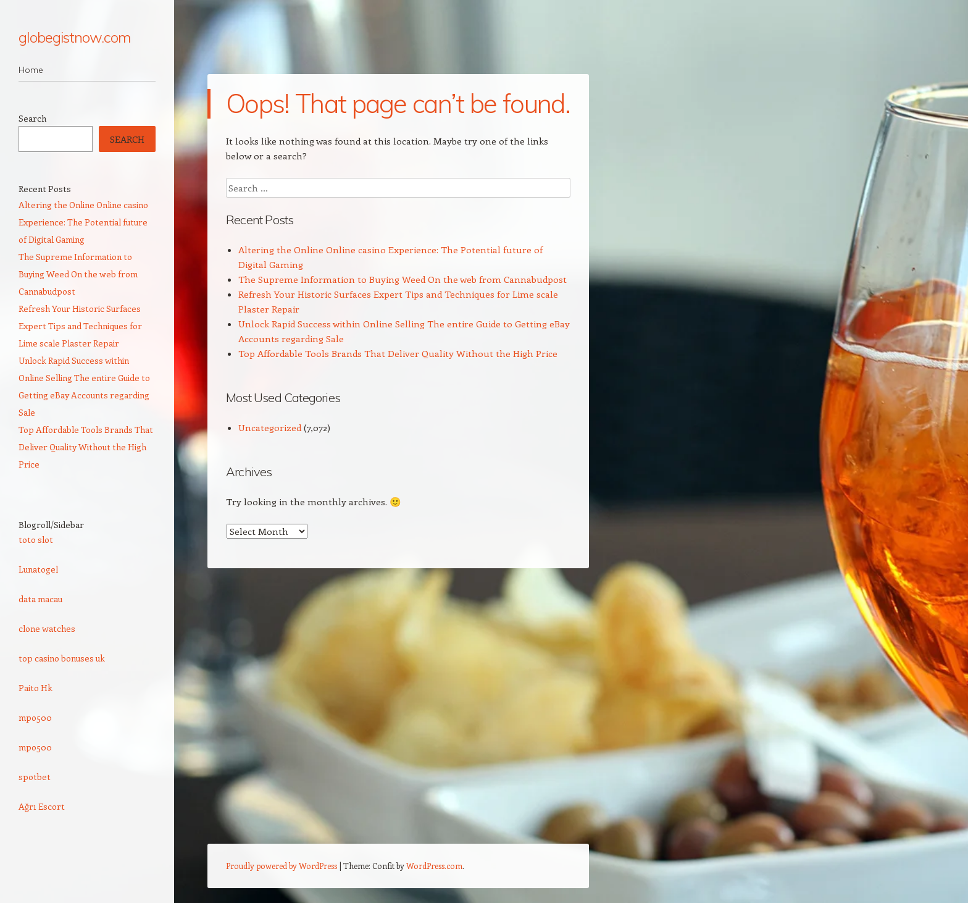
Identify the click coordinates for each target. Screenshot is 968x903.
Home (31, 69)
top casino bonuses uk (62, 658)
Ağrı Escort (42, 806)
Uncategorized (269, 427)
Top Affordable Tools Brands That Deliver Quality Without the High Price (397, 353)
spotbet (35, 777)
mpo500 (35, 717)
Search (32, 118)
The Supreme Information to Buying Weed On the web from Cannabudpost (402, 279)
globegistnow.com (74, 37)
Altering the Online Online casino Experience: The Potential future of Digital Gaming (83, 222)
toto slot (36, 539)
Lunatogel (38, 569)
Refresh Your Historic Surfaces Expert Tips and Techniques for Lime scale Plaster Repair (80, 326)
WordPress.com (434, 865)
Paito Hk (35, 688)
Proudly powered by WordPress (281, 865)
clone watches (47, 628)
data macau (40, 599)
